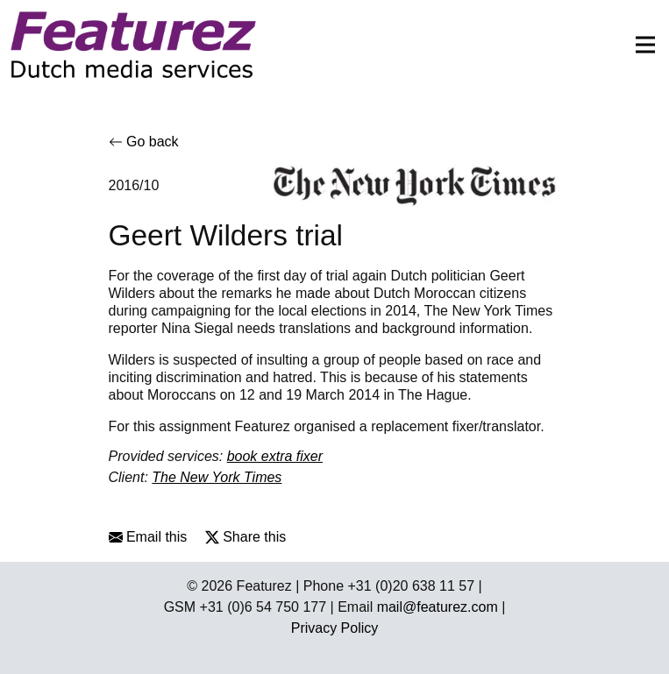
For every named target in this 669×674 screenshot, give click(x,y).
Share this (245, 536)
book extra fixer (275, 456)
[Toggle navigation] (640, 44)
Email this (148, 536)
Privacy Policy (335, 628)
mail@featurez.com (437, 607)
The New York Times (216, 477)
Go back (144, 141)
